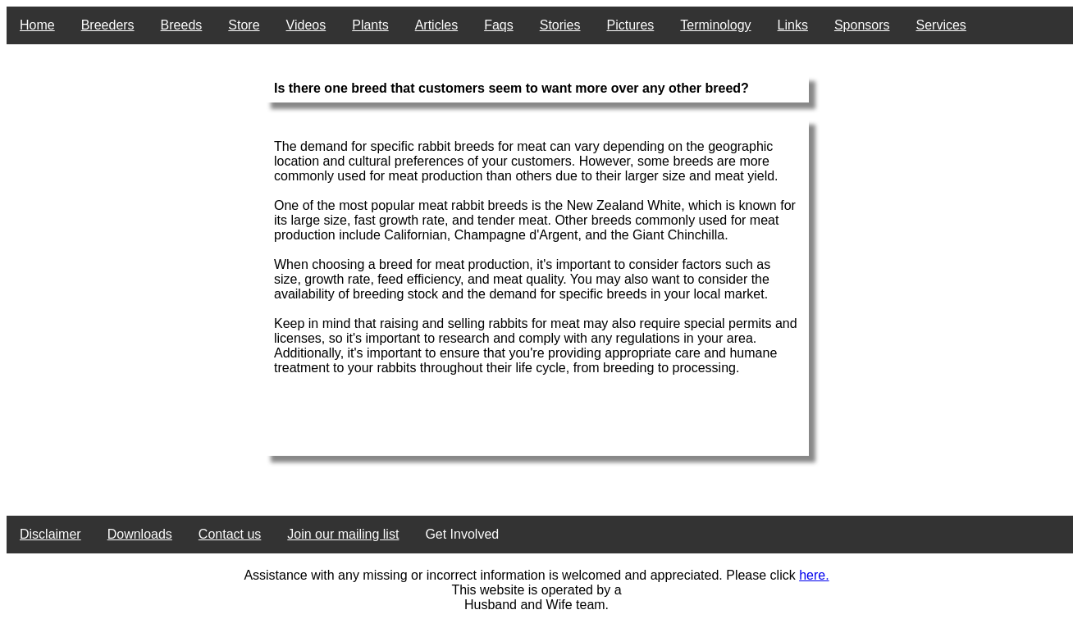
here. (814, 575)
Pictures (631, 25)
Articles (436, 25)
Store (243, 25)
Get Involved (462, 534)
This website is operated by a (536, 590)
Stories (560, 25)
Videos (306, 25)
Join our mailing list (343, 534)
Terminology (715, 25)
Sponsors (862, 25)
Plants (370, 25)
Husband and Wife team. (536, 605)
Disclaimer (50, 534)
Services (941, 25)
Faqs (499, 25)
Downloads (139, 534)
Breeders (108, 25)
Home (37, 25)
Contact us (230, 534)
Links (793, 25)
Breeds (182, 25)
